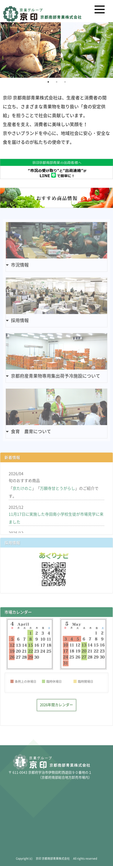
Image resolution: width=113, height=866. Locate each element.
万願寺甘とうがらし (57, 488)
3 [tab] (65, 82)
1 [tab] (48, 82)
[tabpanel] (56, 50)
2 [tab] (56, 82)
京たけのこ (22, 488)
